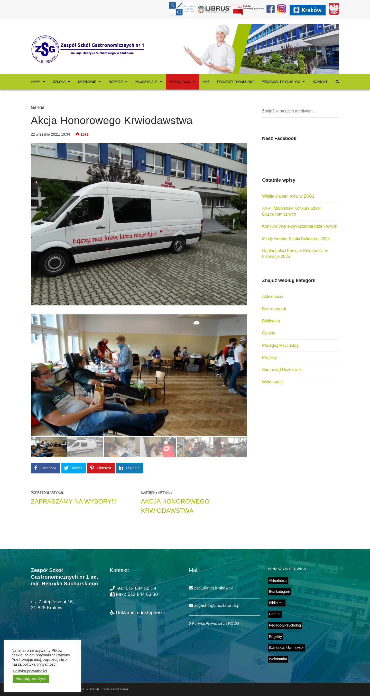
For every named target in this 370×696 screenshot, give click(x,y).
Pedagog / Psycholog (281, 82)
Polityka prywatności (30, 671)
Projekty (269, 357)
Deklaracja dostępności (137, 612)
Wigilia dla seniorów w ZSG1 (288, 196)
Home (35, 82)
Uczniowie (87, 82)
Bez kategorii (274, 309)
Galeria (37, 107)
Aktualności (272, 296)
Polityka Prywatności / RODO (214, 623)
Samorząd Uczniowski (282, 369)
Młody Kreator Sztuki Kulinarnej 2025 (296, 238)
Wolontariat (272, 382)
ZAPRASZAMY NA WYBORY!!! (74, 501)
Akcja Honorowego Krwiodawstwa (175, 506)
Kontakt (320, 82)
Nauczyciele (146, 82)
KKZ (206, 82)
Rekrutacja (180, 82)
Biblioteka (271, 321)
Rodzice (116, 82)
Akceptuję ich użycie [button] (31, 679)
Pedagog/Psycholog (280, 345)
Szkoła (59, 82)
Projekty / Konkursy (235, 82)
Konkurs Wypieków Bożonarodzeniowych (299, 226)
